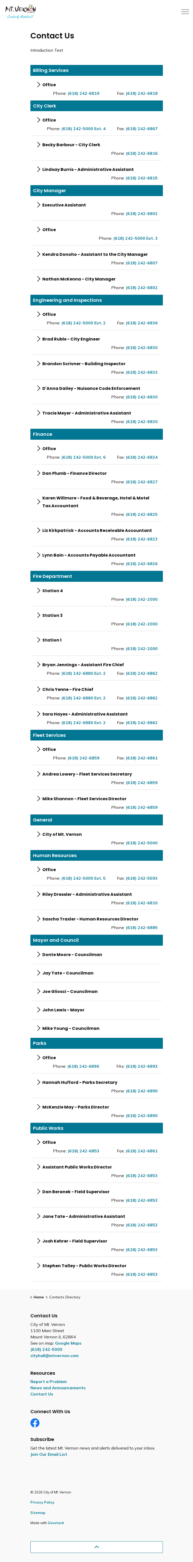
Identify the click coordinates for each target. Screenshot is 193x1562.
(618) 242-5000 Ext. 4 (83, 128)
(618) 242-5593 (142, 878)
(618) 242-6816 (142, 153)
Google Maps (68, 1343)
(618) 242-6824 (142, 457)
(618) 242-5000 (142, 842)
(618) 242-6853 (83, 1150)
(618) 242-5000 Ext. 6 (83, 457)
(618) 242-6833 (142, 372)
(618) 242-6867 (142, 128)
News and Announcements (58, 1387)
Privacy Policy (42, 1502)
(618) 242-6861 (142, 757)
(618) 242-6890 (83, 1066)
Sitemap (37, 1513)
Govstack (56, 1523)
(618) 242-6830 (142, 347)
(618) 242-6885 (142, 927)
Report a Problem (48, 1381)
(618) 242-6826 (142, 563)
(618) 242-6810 (142, 902)
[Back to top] (96, 1547)
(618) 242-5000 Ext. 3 (135, 238)
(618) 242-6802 (142, 213)
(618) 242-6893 (142, 1066)
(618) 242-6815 (142, 178)
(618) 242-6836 (142, 322)
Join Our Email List (48, 1454)
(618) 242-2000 (142, 599)
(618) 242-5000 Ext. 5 (83, 878)
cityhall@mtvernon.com (54, 1355)
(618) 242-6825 (142, 514)
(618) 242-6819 (83, 93)
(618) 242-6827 (142, 481)
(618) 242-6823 (142, 539)
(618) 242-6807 (142, 262)
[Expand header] (185, 11)
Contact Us (41, 1394)
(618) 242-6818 (142, 93)
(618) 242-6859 (83, 757)
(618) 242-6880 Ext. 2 (83, 673)
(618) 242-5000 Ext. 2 (83, 322)
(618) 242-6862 (142, 673)
